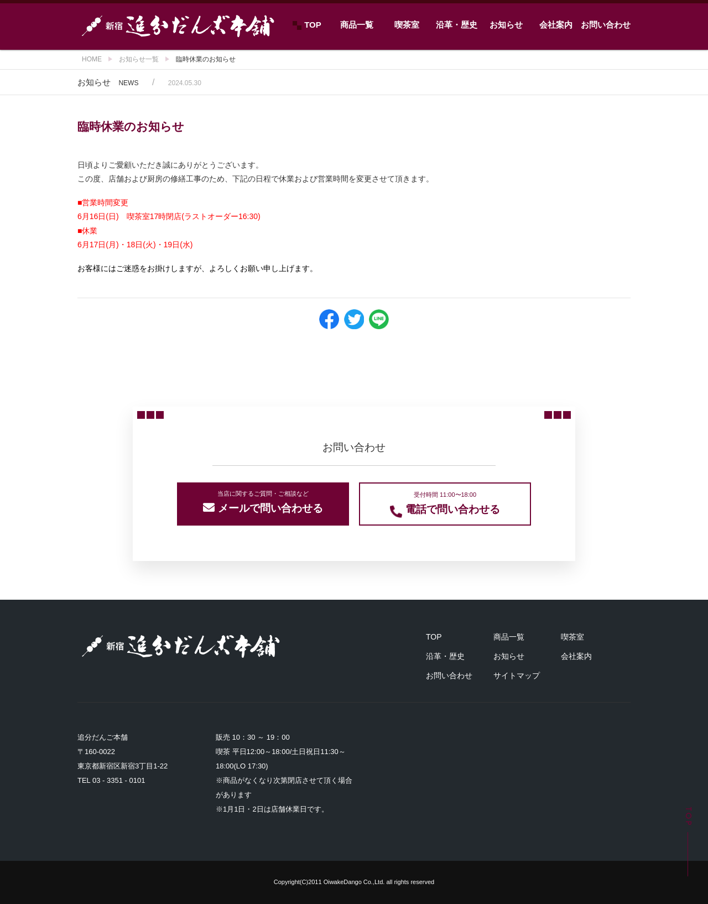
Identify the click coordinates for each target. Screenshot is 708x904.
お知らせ (506, 24)
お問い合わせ (606, 24)
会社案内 (555, 24)
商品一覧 (356, 24)
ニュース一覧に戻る (354, 362)
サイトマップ (516, 675)
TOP (307, 25)
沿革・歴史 (456, 24)
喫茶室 (406, 24)
